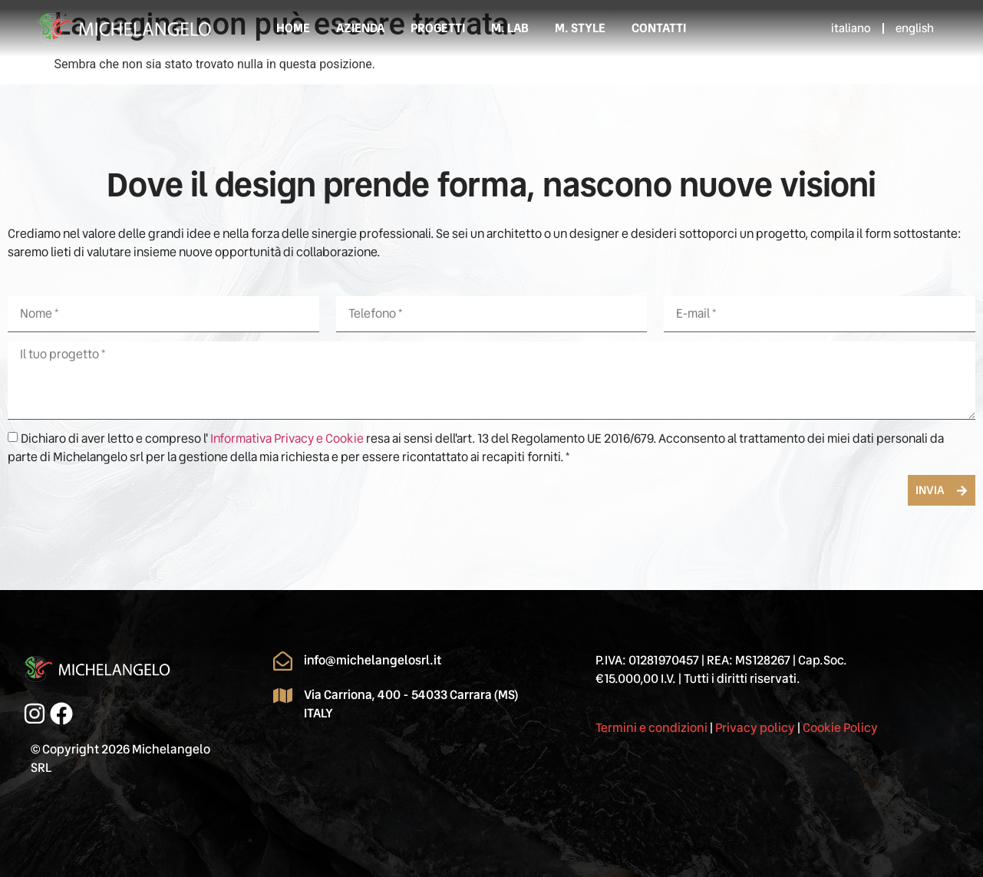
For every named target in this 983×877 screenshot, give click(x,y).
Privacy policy (755, 728)
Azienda (360, 28)
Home (293, 28)
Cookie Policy (840, 728)
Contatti (659, 28)
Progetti (438, 28)
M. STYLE (580, 28)
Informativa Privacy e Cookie (288, 438)
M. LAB (510, 28)
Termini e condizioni (651, 728)
